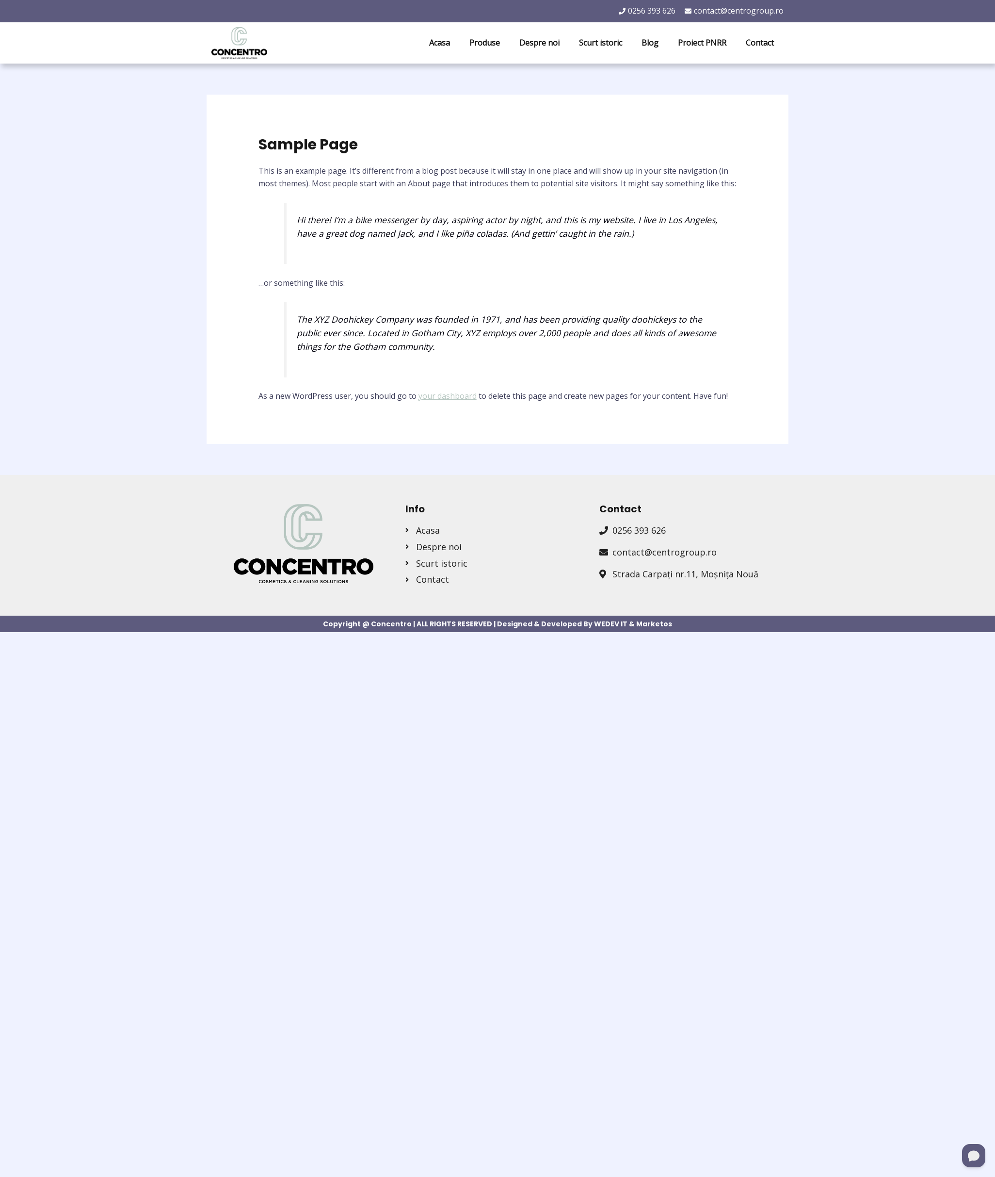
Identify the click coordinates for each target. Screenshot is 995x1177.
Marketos (654, 624)
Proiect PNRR (702, 42)
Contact (760, 42)
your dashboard (447, 396)
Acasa (439, 42)
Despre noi (539, 42)
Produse (484, 42)
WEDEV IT (610, 624)
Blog (650, 42)
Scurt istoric (600, 42)
